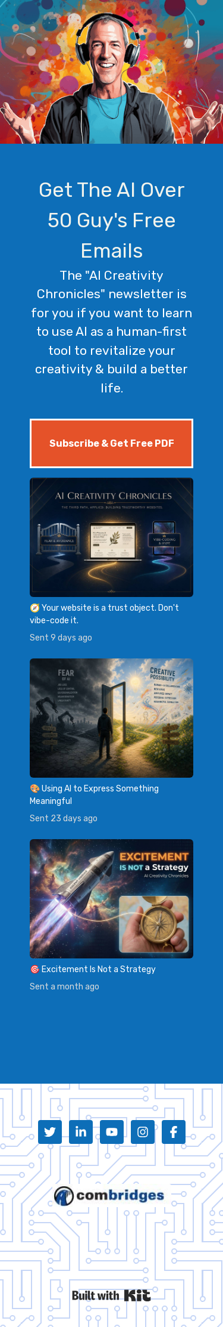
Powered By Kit (111, 1295)
